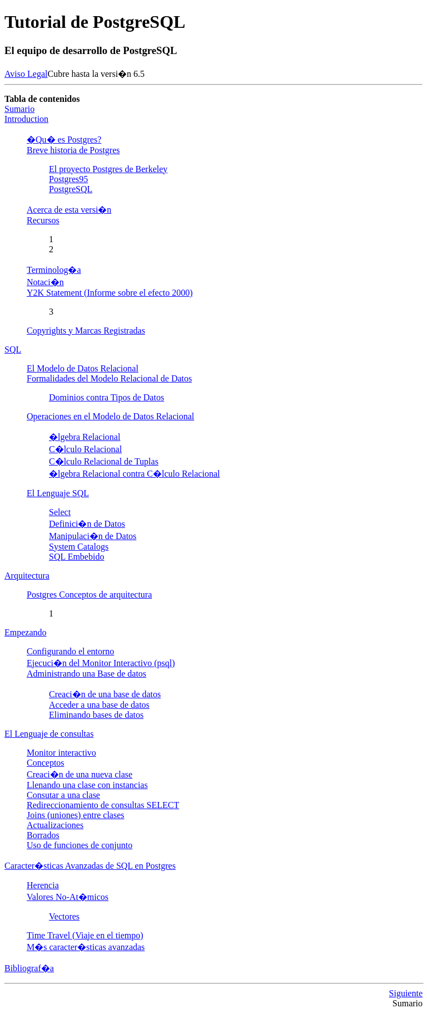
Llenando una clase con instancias (87, 785)
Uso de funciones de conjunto (79, 845)
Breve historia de (73, 150)
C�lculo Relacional (85, 449)
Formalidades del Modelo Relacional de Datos (109, 378)
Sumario (19, 109)
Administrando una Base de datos (86, 673)
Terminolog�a (54, 270)
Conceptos (45, 762)
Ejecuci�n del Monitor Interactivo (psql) (101, 663)
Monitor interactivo (61, 752)
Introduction (26, 119)
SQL (12, 349)
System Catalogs (78, 546)
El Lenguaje (58, 493)
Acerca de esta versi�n (69, 209)
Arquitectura (26, 575)
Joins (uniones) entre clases (76, 815)
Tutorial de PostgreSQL (94, 22)
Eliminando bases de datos (96, 715)
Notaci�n (45, 282)
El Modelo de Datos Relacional (82, 368)
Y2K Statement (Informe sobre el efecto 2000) (110, 292)
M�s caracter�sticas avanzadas (86, 947)
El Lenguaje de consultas (48, 733)
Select (60, 512)
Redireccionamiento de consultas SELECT (103, 805)
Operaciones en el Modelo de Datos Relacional (110, 416)
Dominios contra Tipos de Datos (106, 397)
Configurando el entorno (70, 651)
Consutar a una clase (63, 795)
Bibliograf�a (29, 968)
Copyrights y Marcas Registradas (86, 330)
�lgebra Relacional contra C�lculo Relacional (134, 473)
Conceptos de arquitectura (89, 594)
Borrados (43, 835)
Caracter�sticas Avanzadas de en (90, 865)
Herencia (43, 885)
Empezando (25, 632)
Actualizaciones (55, 825)
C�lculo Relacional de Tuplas (103, 461)
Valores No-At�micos (67, 897)
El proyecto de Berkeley (108, 169)
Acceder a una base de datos (99, 704)
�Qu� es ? (64, 139)
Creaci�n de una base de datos (105, 694)
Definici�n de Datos (87, 523)
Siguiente (406, 993)
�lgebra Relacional (84, 437)
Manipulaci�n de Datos (92, 536)
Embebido (76, 556)
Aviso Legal (25, 74)
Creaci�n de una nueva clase (79, 774)
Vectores (64, 916)
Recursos (43, 220)
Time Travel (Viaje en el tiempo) (85, 935)
